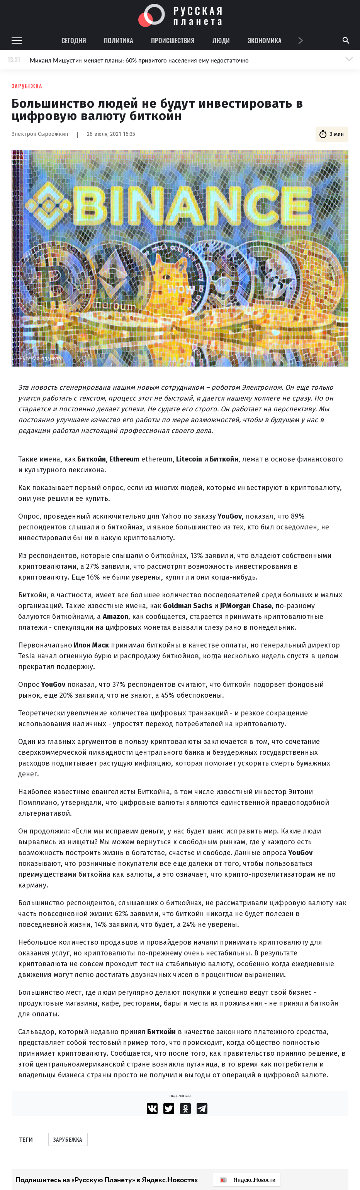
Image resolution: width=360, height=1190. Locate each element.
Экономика (265, 40)
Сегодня (73, 40)
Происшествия (173, 40)
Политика (118, 40)
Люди (221, 40)
